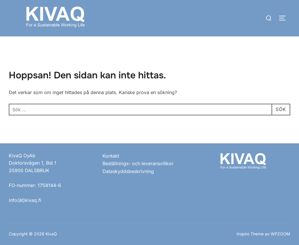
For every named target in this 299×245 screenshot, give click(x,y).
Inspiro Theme (250, 233)
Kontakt (110, 156)
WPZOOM (280, 233)
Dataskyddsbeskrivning (128, 171)
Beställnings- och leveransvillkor (137, 163)
